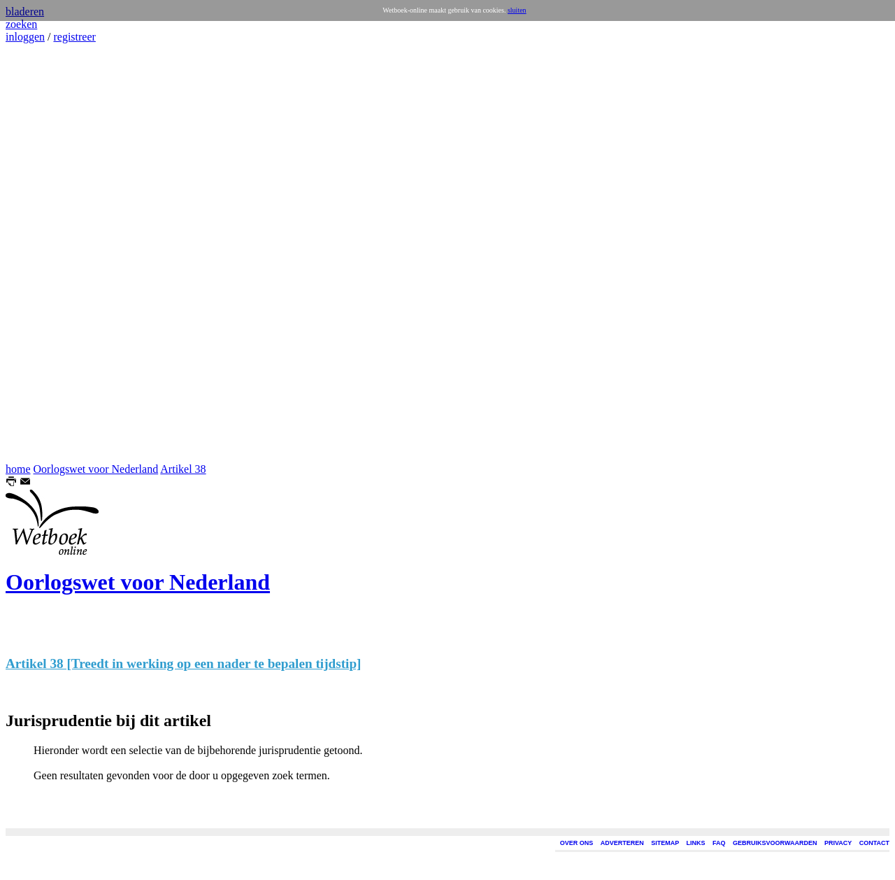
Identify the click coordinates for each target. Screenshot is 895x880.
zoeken (21, 24)
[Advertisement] (48, 253)
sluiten (517, 10)
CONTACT (874, 842)
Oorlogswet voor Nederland (96, 469)
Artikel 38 (183, 469)
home (18, 469)
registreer (74, 37)
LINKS (696, 842)
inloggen (25, 37)
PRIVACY (838, 842)
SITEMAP (665, 842)
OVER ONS (577, 842)
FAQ (719, 842)
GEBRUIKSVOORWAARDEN (775, 842)
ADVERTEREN (622, 842)
